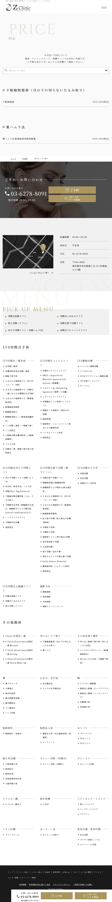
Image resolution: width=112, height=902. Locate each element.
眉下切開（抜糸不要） (53, 551)
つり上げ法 (10, 444)
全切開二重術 (11, 366)
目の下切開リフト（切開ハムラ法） (26, 330)
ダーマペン (85, 385)
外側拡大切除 (49, 527)
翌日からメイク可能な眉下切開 (57, 556)
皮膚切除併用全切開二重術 (17, 371)
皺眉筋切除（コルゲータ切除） (57, 566)
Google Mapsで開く (40, 272)
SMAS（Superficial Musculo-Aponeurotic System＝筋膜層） (54, 379)
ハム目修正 (10, 430)
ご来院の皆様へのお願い (83, 884)
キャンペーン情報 (28, 877)
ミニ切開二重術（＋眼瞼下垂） (19, 425)
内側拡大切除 (49, 532)
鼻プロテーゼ (11, 683)
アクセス (97, 872)
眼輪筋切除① (11, 412)
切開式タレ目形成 (88, 483)
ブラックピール (12, 834)
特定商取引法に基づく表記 (39, 884)
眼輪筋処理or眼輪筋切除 (54, 482)
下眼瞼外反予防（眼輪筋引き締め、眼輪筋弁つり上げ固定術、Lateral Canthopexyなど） (19, 508)
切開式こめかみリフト (71, 316)
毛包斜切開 (48, 546)
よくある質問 (86, 872)
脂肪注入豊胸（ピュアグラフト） (95, 688)
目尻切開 (84, 478)
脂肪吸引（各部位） (14, 733)
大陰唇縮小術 (11, 783)
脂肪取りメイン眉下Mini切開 (56, 537)
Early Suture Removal (54, 561)
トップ (13, 158)
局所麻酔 (47, 596)
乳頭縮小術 (85, 706)
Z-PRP (46, 804)
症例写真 (56, 872)
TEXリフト (85, 738)
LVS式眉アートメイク (90, 380)
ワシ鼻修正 (10, 707)
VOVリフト (85, 743)
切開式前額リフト (17, 316)
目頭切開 (84, 473)
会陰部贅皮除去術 (13, 778)
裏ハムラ (47, 650)
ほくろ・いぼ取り (51, 834)
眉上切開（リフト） (18, 323)
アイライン (85, 814)
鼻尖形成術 (10, 693)
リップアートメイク (89, 809)
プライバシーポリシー (62, 884)
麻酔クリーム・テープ (53, 606)
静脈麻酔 (47, 591)
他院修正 (47, 437)
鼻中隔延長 (10, 703)
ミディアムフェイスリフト (54, 396)
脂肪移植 (47, 419)
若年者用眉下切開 (51, 541)
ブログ (75, 872)
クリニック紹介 (22, 872)
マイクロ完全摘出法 (52, 688)
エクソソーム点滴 (88, 844)
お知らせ (66, 872)
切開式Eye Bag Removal (17, 491)
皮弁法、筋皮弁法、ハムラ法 (18, 486)
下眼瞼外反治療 (12, 522)
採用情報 (22, 884)
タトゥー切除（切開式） (54, 764)
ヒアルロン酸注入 (13, 804)
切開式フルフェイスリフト (73, 330)
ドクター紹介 (36, 872)
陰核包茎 (9, 773)
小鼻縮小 (9, 688)
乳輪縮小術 (85, 702)
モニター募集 (13, 877)
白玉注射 (84, 834)
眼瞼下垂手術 (11, 376)
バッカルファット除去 (53, 432)
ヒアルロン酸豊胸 (88, 683)
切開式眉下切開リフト (71, 323)
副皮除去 (9, 768)
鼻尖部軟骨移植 (12, 698)
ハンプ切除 (10, 712)
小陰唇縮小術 (11, 764)
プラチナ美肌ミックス (90, 839)
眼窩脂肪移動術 (12, 407)
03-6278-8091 (30, 897)
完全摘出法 (48, 683)
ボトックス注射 (87, 764)
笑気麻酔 (47, 601)
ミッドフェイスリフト (15, 517)
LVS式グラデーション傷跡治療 (94, 376)
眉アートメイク (87, 804)
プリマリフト (86, 733)
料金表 (25, 158)
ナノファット (49, 742)
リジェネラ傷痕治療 (89, 366)
